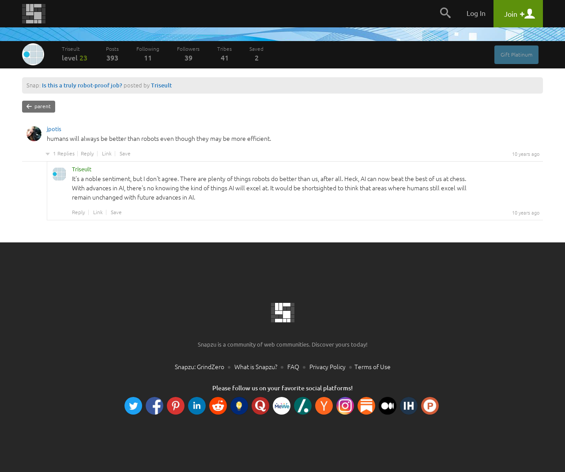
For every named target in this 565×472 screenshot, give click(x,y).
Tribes (224, 54)
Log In (476, 13)
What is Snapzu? (255, 366)
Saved (256, 54)
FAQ (293, 366)
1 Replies (64, 153)
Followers (188, 54)
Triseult (75, 54)
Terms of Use (372, 366)
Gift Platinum (516, 54)
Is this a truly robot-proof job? (82, 85)
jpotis (54, 130)
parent (38, 106)
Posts (112, 54)
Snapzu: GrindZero (199, 366)
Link (107, 153)
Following (147, 54)
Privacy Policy (327, 366)
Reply (87, 153)
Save (125, 153)
